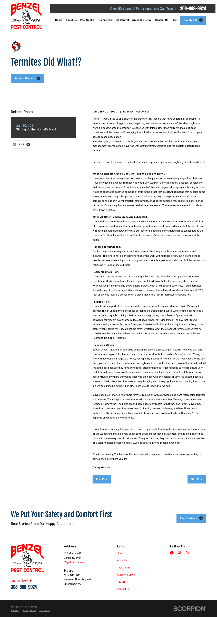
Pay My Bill (193, 20)
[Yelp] (187, 553)
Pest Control (124, 567)
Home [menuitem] (58, 20)
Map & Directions (73, 562)
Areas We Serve (126, 574)
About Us (122, 560)
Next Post (197, 479)
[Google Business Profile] (179, 553)
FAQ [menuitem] (174, 20)
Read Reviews (191, 518)
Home (120, 553)
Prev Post (102, 479)
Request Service (27, 78)
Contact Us (123, 589)
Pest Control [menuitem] (87, 20)
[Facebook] (172, 553)
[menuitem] (15, 610)
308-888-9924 (193, 9)
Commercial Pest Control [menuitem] (113, 20)
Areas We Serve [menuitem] (142, 20)
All (108, 467)
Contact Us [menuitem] (161, 20)
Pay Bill (121, 581)
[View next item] (28, 144)
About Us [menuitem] (71, 20)
